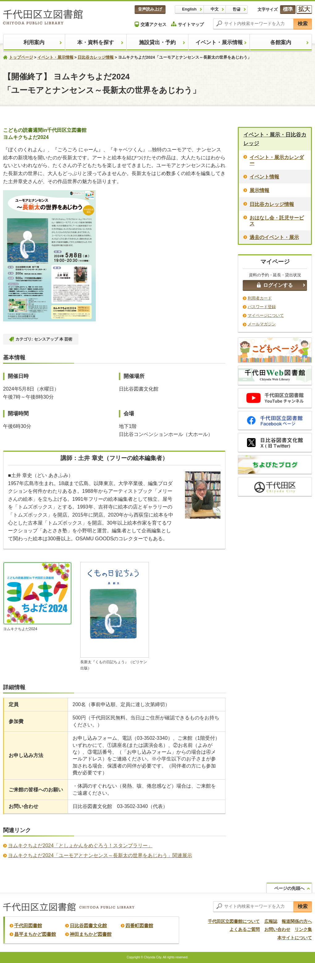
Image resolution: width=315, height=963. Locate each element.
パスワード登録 (262, 306)
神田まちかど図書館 (90, 934)
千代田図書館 (28, 925)
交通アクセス (150, 24)
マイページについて (266, 315)
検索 (303, 23)
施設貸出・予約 (157, 42)
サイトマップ (187, 24)
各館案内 (280, 42)
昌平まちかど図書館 (35, 934)
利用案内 (33, 42)
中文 (215, 9)
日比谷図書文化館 (88, 925)
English (189, 9)
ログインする (275, 285)
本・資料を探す (95, 42)
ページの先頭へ (289, 888)
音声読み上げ (150, 9)
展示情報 (259, 190)
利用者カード (260, 298)
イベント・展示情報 (219, 42)
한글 (237, 9)
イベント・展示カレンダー (277, 160)
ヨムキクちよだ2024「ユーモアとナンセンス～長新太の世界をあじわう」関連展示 (100, 855)
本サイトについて (294, 937)
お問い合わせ (277, 929)
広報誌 (270, 921)
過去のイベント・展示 (274, 237)
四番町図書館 (139, 925)
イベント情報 (264, 176)
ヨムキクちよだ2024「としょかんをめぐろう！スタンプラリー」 (80, 845)
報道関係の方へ (297, 921)
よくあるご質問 (244, 929)
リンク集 (303, 929)
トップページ (21, 57)
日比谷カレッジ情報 (96, 57)
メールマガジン (262, 324)
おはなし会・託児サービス (277, 220)
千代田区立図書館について (234, 921)
